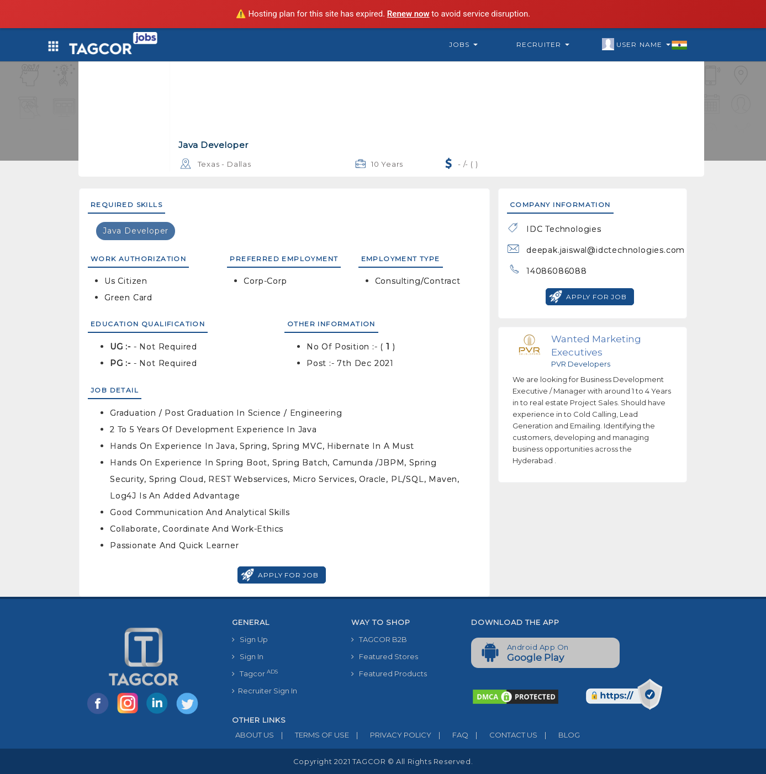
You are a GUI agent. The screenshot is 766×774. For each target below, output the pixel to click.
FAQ (449, 734)
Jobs (463, 44)
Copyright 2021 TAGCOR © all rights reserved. (383, 761)
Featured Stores (384, 656)
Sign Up (250, 639)
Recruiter (542, 44)
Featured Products (389, 673)
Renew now (408, 14)
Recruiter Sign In (264, 690)
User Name (645, 44)
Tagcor (255, 673)
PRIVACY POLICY (390, 734)
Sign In (247, 656)
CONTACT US (502, 734)
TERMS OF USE (311, 734)
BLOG (558, 734)
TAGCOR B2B (379, 639)
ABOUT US (253, 734)
